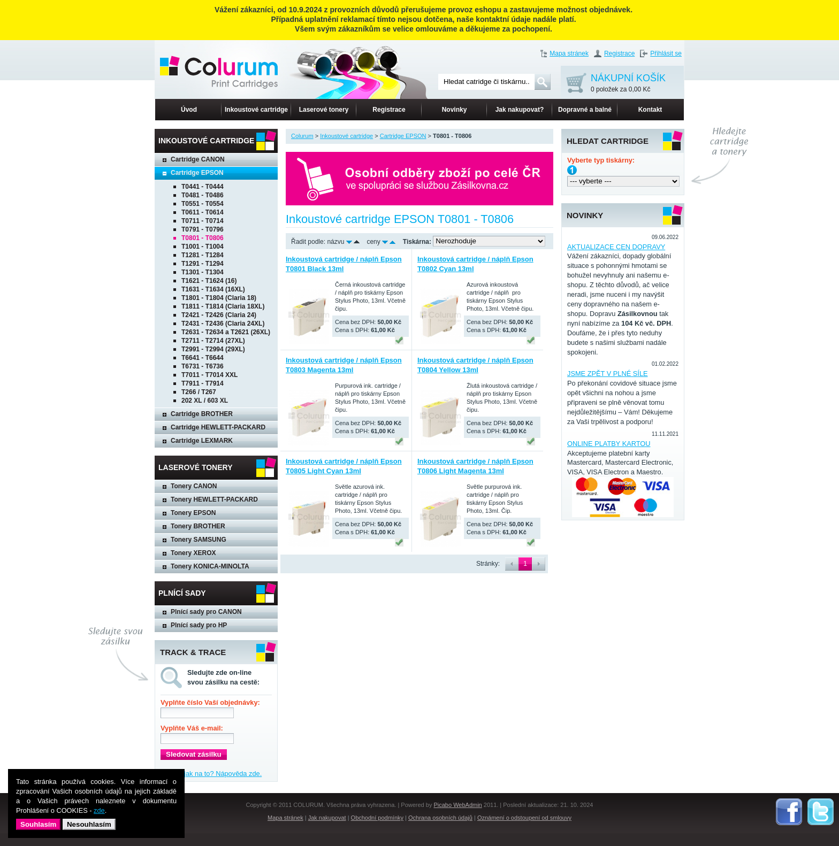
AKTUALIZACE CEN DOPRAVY (616, 247)
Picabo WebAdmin (457, 805)
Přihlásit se (666, 53)
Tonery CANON (194, 486)
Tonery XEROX (193, 553)
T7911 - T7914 (202, 383)
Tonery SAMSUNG (198, 539)
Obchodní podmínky (377, 817)
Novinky (454, 109)
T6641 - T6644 (202, 358)
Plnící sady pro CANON (206, 612)
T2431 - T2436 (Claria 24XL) (222, 323)
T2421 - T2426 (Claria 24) (218, 315)
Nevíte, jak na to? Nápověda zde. (211, 774)
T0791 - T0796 (202, 229)
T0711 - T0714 (202, 221)
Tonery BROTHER (198, 526)
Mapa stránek (569, 53)
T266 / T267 (198, 392)
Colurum (302, 136)
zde (99, 810)
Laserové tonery (324, 109)
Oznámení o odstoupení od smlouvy (524, 817)
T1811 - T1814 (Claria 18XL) (222, 306)
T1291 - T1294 (202, 263)
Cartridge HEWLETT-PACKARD (218, 427)
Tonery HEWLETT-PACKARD (214, 499)
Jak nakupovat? (519, 109)
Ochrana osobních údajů (440, 817)
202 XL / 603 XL (204, 400)
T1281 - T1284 (202, 255)
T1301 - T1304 (202, 272)
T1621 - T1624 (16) (209, 280)
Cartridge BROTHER (202, 414)
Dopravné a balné (585, 109)
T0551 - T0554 (202, 203)
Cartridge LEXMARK (202, 440)
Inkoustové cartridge (256, 109)
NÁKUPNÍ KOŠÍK (628, 84)
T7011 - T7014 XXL (209, 375)
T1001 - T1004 (202, 246)
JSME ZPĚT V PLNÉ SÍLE (607, 374)
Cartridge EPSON (197, 172)
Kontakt (650, 109)
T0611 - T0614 (202, 212)
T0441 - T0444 (202, 186)
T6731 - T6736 (202, 366)
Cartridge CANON (198, 159)
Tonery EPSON (193, 513)
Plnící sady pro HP (199, 625)
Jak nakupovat (327, 817)
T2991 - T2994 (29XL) (213, 349)
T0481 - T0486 (202, 195)
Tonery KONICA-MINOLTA (210, 566)
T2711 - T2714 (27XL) (213, 340)
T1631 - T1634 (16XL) (213, 289)
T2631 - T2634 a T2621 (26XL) (225, 332)
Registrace (619, 53)
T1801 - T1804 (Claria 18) (218, 298)
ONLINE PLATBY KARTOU (609, 444)
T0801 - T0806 (202, 238)
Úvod (189, 109)
